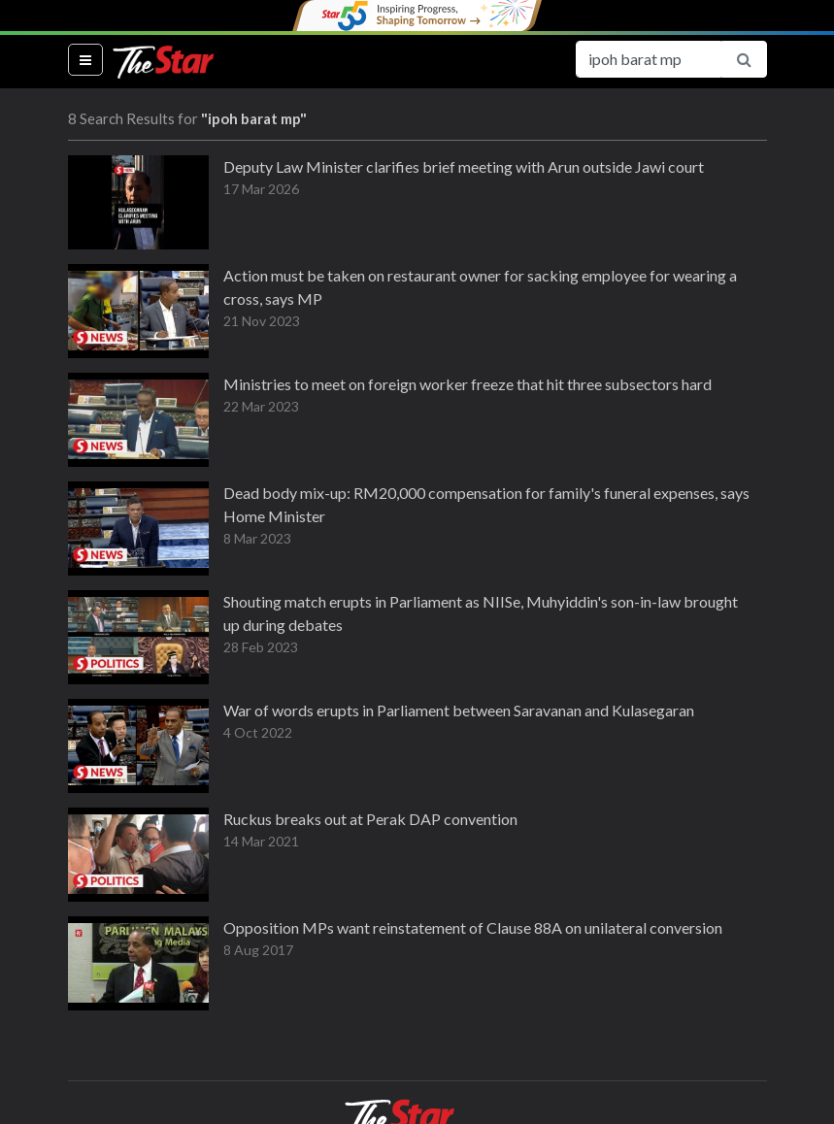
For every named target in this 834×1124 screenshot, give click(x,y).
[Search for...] (648, 59)
